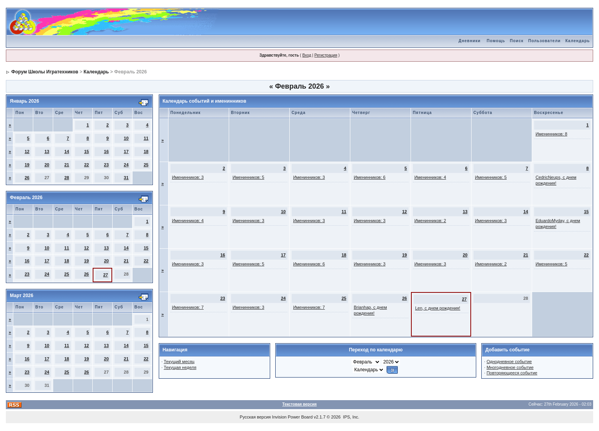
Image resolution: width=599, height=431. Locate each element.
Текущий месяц (179, 361)
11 (145, 138)
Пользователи (544, 41)
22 (86, 164)
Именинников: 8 (551, 134)
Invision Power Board (292, 417)
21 (66, 164)
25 (145, 164)
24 (126, 164)
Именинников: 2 (430, 220)
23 (106, 164)
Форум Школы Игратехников (45, 72)
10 (126, 138)
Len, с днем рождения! (438, 308)
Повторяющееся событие (511, 372)
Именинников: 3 (188, 177)
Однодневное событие (509, 361)
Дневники (470, 41)
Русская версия (255, 417)
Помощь (496, 41)
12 (27, 151)
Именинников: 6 (370, 177)
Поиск (517, 41)
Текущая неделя (180, 367)
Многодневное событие (509, 367)
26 (27, 177)
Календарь (577, 41)
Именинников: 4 (430, 177)
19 (27, 164)
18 (145, 151)
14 (66, 151)
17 (126, 151)
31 (126, 177)
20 (47, 164)
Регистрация (325, 55)
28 (66, 177)
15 (86, 151)
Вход (306, 55)
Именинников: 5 (248, 177)
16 (106, 151)
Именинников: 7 (188, 307)
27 (105, 274)
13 (47, 151)
